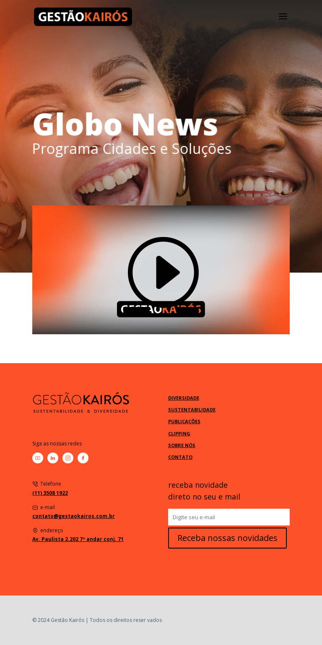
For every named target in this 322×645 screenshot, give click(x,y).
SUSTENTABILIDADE (192, 409)
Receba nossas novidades (227, 538)
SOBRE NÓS (181, 445)
